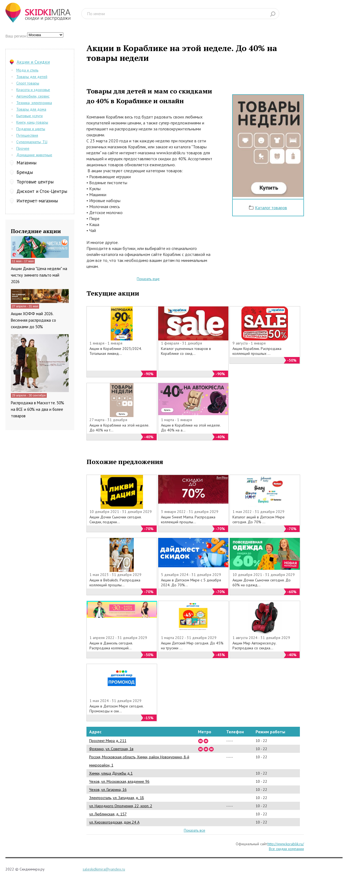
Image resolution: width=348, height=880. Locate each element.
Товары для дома (31, 109)
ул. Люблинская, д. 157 (108, 814)
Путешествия (27, 135)
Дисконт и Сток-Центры (42, 191)
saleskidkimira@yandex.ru (104, 869)
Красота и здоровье (33, 89)
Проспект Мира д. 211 (107, 740)
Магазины (26, 163)
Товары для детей (31, 76)
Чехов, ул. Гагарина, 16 (108, 789)
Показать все (194, 830)
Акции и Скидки (33, 62)
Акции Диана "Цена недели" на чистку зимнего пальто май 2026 (39, 275)
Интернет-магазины (37, 201)
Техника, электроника (34, 102)
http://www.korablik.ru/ (286, 843)
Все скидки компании (286, 848)
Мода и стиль (27, 70)
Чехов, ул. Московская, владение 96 (119, 781)
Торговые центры (35, 182)
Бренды (25, 172)
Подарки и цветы (30, 128)
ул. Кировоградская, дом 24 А (114, 822)
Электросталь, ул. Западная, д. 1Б (116, 797)
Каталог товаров (271, 207)
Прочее (22, 148)
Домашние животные (34, 154)
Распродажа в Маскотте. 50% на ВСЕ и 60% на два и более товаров (37, 409)
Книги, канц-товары (32, 122)
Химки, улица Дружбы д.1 (111, 773)
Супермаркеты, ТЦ (31, 141)
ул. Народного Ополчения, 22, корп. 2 (120, 805)
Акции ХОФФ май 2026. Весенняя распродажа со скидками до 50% (33, 320)
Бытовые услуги (29, 115)
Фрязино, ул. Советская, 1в (111, 748)
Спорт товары (27, 83)
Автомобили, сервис (32, 96)
